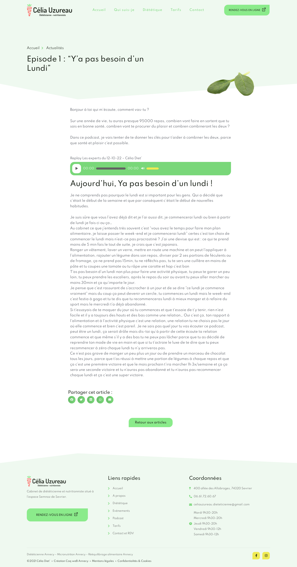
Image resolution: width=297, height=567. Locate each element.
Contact (197, 10)
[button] (71, 399)
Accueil (99, 10)
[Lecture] (76, 168)
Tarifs (176, 10)
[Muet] (143, 168)
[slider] (111, 168)
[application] (115, 168)
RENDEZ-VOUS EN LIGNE (247, 9)
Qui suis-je (124, 10)
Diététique (152, 10)
